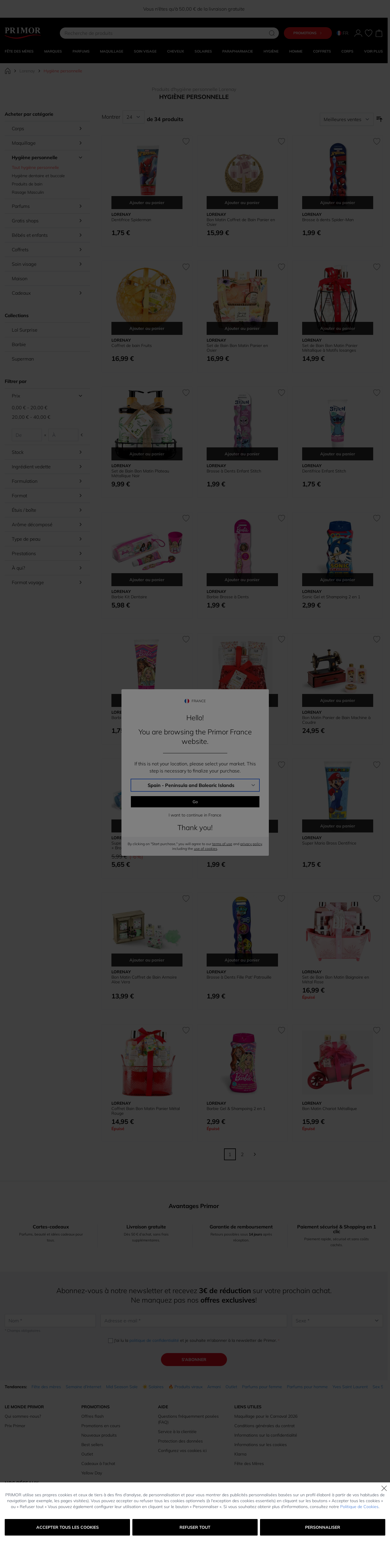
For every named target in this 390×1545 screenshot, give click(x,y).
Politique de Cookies (359, 1506)
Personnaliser (322, 1527)
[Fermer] (384, 1488)
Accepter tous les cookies (67, 1527)
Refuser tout (195, 1527)
